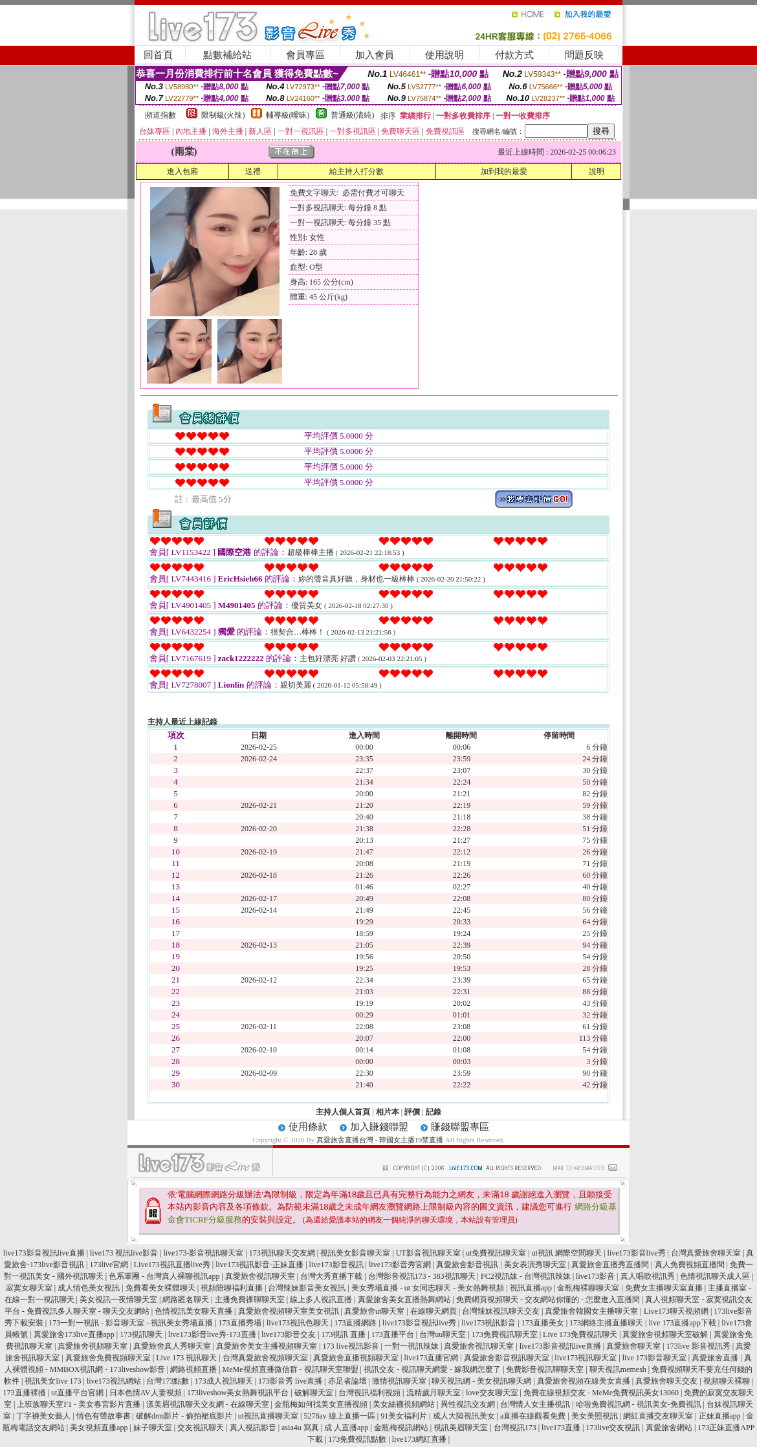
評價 (412, 1111)
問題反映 (584, 55)
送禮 (253, 171)
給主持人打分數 (356, 171)
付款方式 (514, 55)
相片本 (387, 1111)
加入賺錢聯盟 (379, 1127)
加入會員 (374, 55)
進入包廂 (182, 171)
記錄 (433, 1111)
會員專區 (305, 55)
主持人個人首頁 (343, 1111)
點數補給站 (227, 55)
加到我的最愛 (504, 171)
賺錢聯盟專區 (460, 1127)
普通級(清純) (353, 115)
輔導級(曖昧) (288, 115)
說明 (596, 171)
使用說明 (444, 55)
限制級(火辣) (223, 115)
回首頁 (158, 55)
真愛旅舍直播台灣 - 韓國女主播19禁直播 (379, 1140)
